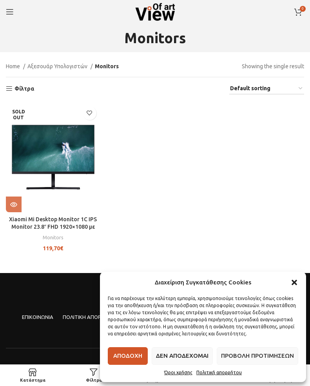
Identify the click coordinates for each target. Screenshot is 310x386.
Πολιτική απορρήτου (219, 372)
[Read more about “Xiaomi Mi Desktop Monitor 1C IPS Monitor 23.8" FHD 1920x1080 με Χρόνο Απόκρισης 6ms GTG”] (14, 204)
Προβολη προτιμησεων (257, 355)
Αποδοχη (127, 355)
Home (13, 66)
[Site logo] (155, 11)
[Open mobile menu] (10, 12)
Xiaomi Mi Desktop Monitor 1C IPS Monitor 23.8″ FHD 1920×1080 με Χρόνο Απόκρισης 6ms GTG (53, 227)
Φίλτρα (24, 89)
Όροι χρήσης (178, 372)
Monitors (52, 237)
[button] (294, 282)
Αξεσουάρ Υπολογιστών (58, 66)
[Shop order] (266, 89)
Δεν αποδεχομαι (182, 355)
